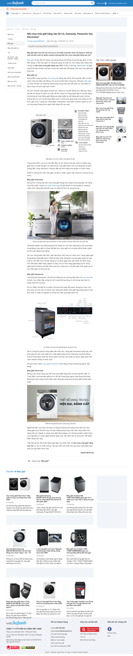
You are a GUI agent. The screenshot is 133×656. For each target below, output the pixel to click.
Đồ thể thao (47, 13)
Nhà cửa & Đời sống (102, 13)
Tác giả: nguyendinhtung (35, 41)
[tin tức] (7, 13)
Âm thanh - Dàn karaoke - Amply (13, 58)
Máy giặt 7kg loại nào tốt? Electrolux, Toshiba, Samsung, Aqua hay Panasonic (105, 100)
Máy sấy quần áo (13, 48)
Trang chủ (9, 29)
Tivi (9, 52)
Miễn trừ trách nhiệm (58, 640)
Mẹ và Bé (57, 13)
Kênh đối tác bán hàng (87, 640)
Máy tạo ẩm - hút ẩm (14, 86)
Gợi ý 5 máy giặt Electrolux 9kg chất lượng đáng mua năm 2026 (49, 602)
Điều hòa (10, 34)
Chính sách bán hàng (58, 637)
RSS (109, 636)
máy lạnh (86, 277)
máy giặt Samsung (51, 185)
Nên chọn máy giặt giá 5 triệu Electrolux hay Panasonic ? (105, 119)
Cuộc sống (25, 13)
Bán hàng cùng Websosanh (118, 3)
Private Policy (112, 633)
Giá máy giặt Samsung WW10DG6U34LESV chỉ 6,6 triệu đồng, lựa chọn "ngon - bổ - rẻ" (18, 551)
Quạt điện (11, 68)
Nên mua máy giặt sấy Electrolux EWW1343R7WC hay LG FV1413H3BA (110, 84)
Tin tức (17, 29)
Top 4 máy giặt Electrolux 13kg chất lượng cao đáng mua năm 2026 (18, 497)
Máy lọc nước (12, 81)
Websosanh (81, 66)
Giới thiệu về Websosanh (88, 634)
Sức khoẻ (78, 13)
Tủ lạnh (10, 39)
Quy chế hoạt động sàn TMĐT (61, 646)
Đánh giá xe (87, 13)
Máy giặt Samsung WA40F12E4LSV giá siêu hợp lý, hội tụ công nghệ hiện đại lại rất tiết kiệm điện (48, 498)
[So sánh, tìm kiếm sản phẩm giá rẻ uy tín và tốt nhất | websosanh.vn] (15, 3)
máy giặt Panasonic (51, 364)
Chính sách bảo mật (57, 643)
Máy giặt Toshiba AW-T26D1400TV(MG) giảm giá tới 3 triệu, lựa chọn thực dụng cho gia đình (80, 498)
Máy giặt (33, 29)
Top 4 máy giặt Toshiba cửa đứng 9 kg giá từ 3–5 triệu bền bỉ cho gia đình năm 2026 (80, 603)
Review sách (68, 13)
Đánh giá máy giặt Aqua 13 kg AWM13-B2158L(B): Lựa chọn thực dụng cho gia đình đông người (17, 604)
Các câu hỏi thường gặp (59, 634)
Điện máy (36, 13)
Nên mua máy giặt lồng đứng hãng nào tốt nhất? (104, 110)
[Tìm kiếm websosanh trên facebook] (110, 629)
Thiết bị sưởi (12, 63)
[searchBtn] (92, 3)
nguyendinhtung (87, 452)
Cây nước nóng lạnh (14, 72)
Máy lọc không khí (13, 77)
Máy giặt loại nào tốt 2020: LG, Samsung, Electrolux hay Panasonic (104, 139)
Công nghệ (14, 13)
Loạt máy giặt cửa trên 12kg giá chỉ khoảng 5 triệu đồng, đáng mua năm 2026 (49, 551)
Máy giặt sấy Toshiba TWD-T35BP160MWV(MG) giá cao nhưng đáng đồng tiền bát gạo (79, 551)
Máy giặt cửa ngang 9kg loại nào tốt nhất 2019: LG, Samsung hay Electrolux (105, 129)
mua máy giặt (52, 78)
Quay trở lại (40, 461)
